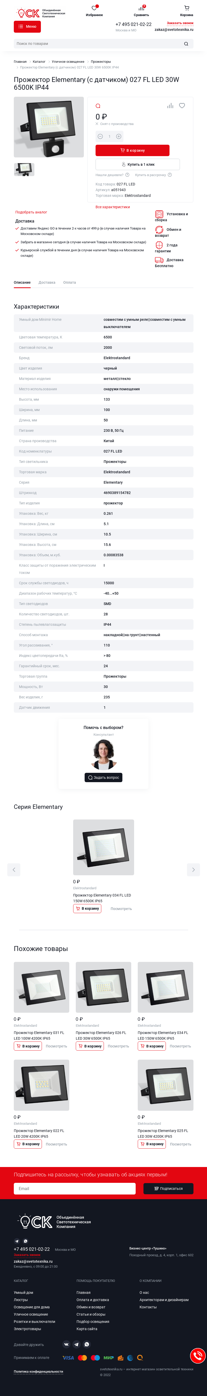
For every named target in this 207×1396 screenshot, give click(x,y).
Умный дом (23, 1292)
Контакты (148, 1307)
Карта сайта (87, 1329)
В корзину (147, 136)
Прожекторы (101, 62)
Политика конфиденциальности (38, 1371)
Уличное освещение (68, 62)
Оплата (69, 282)
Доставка (47, 282)
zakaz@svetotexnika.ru (174, 30)
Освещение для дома (32, 1307)
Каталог (20, 26)
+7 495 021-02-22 (134, 24)
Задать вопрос (103, 779)
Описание (22, 282)
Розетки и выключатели (34, 1321)
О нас (144, 1292)
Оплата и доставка (93, 1300)
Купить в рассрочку (153, 160)
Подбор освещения (93, 1321)
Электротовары (27, 1329)
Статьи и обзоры (91, 1314)
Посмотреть (121, 910)
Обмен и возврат (91, 1307)
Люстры (21, 1300)
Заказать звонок (180, 23)
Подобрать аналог (31, 212)
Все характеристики (113, 195)
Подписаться (168, 1189)
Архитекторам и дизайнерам (164, 1300)
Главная (20, 62)
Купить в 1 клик (132, 150)
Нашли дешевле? (113, 160)
